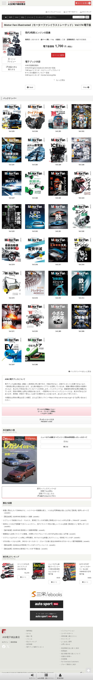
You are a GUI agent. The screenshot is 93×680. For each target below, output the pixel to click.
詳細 (66, 447)
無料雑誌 (29, 631)
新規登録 (60, 676)
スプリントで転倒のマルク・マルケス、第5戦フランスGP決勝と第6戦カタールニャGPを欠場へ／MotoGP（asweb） (45, 520)
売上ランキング (31, 642)
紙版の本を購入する (11, 68)
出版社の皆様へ (66, 656)
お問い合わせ (65, 644)
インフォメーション (52, 12)
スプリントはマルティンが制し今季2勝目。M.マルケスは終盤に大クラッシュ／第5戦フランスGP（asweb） (42, 537)
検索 (87, 17)
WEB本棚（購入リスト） (69, 636)
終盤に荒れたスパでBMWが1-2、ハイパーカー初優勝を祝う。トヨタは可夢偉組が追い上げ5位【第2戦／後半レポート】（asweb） (46, 511)
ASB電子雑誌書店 (11, 637)
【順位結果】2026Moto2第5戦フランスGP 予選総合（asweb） (26, 549)
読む (65, 441)
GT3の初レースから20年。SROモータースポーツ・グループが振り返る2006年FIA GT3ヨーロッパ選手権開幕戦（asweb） (47, 541)
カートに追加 (58, 55)
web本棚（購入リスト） (46, 676)
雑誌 (22, 17)
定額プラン (51, 17)
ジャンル (30, 17)
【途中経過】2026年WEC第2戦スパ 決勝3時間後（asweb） (24, 530)
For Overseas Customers (70, 662)
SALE (16, 17)
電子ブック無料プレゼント (35, 647)
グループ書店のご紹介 (68, 664)
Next (31, 87)
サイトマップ (84, 12)
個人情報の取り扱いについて (70, 654)
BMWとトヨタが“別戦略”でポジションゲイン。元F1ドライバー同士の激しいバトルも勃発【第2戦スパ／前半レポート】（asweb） (46, 525)
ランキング (40, 17)
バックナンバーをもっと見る (80, 371)
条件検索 (29, 644)
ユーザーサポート (69, 12)
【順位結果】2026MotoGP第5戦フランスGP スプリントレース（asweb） (29, 545)
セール (28, 633)
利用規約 (64, 651)
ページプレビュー (11, 60)
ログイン (32, 676)
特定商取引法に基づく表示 (70, 648)
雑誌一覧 (29, 636)
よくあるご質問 (66, 642)
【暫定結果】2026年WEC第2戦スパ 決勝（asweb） (21, 516)
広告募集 (64, 659)
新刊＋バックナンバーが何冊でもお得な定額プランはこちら (46, 492)
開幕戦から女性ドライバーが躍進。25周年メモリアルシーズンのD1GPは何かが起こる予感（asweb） (39, 534)
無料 (10, 17)
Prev (85, 87)
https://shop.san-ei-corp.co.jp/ (60, 397)
